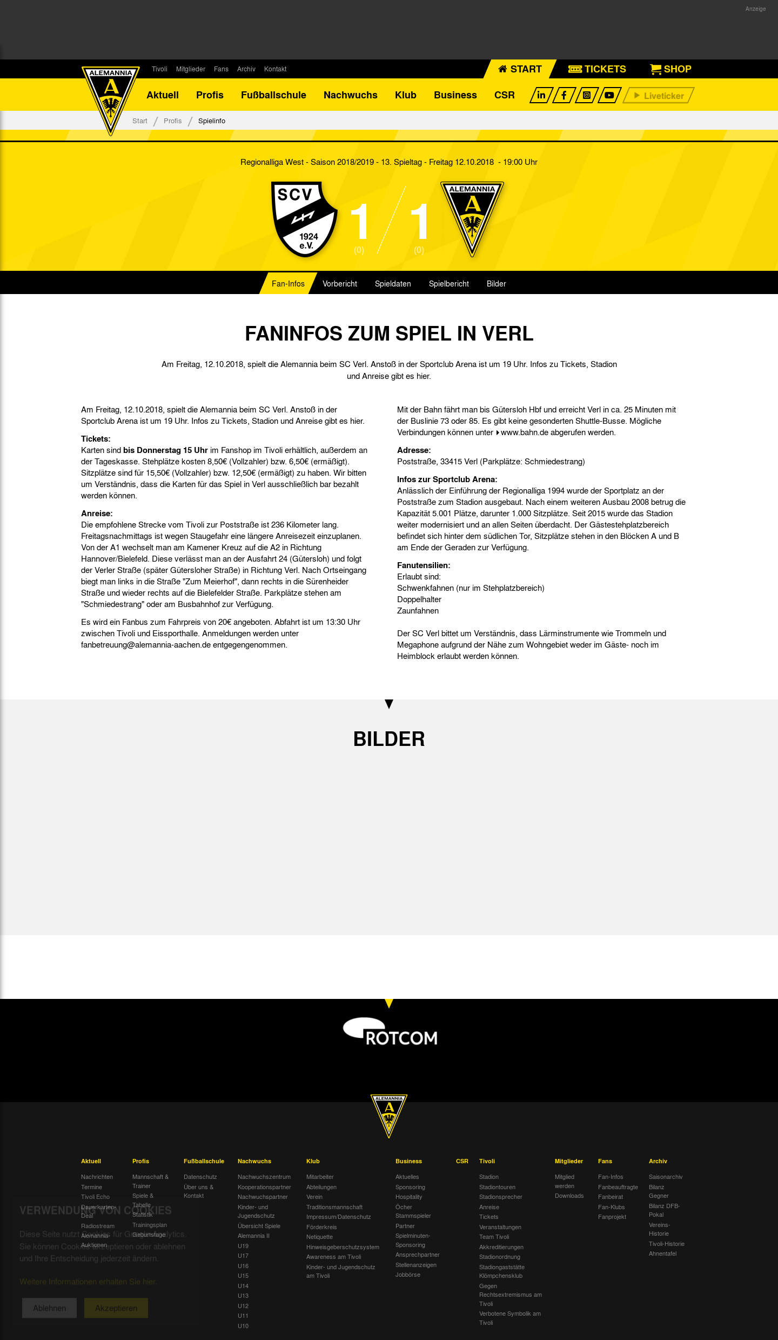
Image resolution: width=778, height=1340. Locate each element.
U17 (243, 1255)
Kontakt (275, 69)
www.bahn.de (524, 432)
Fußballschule (273, 95)
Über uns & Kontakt (198, 1191)
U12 (243, 1305)
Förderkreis (321, 1226)
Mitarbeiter (320, 1176)
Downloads (569, 1195)
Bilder (496, 283)
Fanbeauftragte (618, 1186)
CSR (504, 95)
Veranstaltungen (500, 1226)
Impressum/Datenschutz (338, 1216)
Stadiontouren (497, 1186)
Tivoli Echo (95, 1196)
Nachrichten (97, 1176)
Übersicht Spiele (259, 1225)
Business (455, 95)
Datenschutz (200, 1176)
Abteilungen (321, 1186)
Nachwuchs (351, 95)
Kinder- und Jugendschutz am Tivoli (340, 1271)
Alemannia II (254, 1235)
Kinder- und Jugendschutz (256, 1211)
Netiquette (319, 1236)
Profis (210, 95)
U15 (243, 1275)
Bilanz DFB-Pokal (664, 1210)
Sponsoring (410, 1186)
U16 (243, 1265)
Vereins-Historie (659, 1229)
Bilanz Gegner (659, 1191)
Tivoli (159, 69)
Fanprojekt (612, 1216)
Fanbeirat (610, 1196)
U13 (243, 1295)
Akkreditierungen (501, 1246)
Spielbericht (449, 283)
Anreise (489, 1206)
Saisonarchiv (666, 1176)
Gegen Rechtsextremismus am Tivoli (510, 1294)
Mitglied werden (564, 1181)
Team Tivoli (494, 1236)
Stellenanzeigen (416, 1264)
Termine (91, 1186)
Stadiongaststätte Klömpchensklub (502, 1271)
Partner (405, 1225)
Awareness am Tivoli (333, 1256)
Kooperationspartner (264, 1186)
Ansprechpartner (417, 1254)
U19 (243, 1245)
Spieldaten (393, 283)
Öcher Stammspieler (413, 1211)
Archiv (246, 69)
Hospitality (408, 1196)
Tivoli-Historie (667, 1243)
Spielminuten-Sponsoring (413, 1240)
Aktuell (162, 95)
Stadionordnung (499, 1256)
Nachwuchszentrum (264, 1176)
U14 (243, 1285)
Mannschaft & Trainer (150, 1181)
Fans (221, 69)
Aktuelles (407, 1176)
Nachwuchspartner (263, 1196)
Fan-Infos (288, 283)
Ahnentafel (662, 1253)
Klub (406, 95)
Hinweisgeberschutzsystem (342, 1246)
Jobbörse (407, 1274)
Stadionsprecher (500, 1196)
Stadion (489, 1176)
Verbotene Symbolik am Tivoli (510, 1317)
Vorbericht (340, 283)
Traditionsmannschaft (334, 1206)
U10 (243, 1325)
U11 (243, 1315)
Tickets (489, 1216)
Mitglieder (190, 69)
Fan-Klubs (611, 1206)
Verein (314, 1196)
